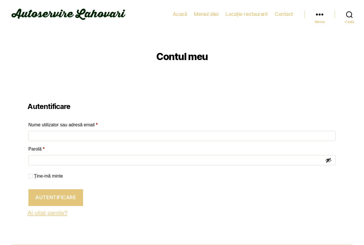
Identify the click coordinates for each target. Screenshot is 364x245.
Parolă (47, 148)
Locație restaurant (247, 14)
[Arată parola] (328, 160)
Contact (284, 14)
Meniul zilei (206, 14)
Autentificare (55, 197)
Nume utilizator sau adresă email (73, 123)
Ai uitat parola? (47, 212)
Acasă (180, 14)
